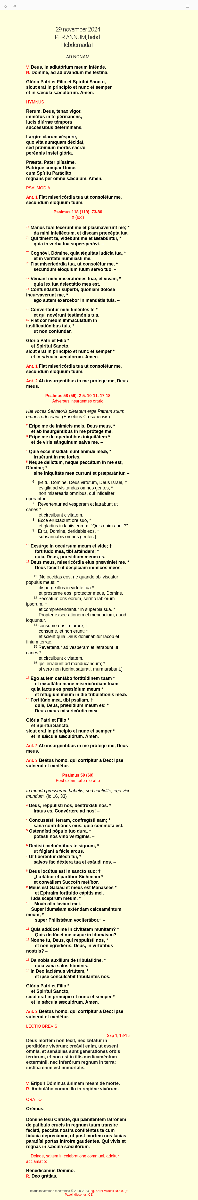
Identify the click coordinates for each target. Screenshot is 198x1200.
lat (14, 6)
